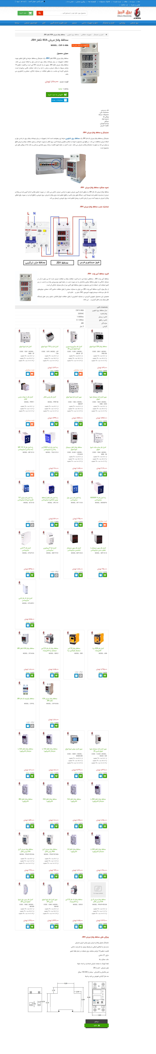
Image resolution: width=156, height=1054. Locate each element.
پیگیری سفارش (80, 2)
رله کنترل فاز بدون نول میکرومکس (74, 498)
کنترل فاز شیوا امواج (25, 346)
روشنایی (122, 23)
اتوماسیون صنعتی (30, 23)
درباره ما (132, 2)
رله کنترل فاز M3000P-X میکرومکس (98, 498)
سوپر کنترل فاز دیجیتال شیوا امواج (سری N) (98, 750)
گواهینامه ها (92, 2)
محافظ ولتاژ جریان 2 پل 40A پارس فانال (49, 850)
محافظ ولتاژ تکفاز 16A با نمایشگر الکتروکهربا (49, 750)
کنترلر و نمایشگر (108, 23)
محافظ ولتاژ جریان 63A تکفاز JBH (49, 699)
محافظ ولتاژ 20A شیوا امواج (98, 346)
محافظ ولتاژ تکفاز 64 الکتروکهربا (74, 850)
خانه (138, 2)
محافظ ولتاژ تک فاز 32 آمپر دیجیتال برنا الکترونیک (49, 649)
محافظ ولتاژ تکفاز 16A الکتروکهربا (74, 800)
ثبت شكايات (124, 5)
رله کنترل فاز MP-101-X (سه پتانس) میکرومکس (25, 448)
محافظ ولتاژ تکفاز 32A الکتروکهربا (50, 800)
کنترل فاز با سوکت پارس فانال (25, 398)
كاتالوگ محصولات (104, 2)
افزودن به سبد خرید (55, 94)
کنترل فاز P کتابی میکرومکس (25, 549)
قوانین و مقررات (135, 5)
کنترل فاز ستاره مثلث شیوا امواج (98, 448)
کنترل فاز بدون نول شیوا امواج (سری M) (25, 900)
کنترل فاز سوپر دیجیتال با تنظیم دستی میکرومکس (98, 549)
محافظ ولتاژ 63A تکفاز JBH (25, 648)
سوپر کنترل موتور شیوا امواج (73, 749)
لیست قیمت (117, 2)
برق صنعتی (134, 23)
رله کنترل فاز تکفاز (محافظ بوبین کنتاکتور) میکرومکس (50, 498)
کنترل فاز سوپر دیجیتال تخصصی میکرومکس (74, 549)
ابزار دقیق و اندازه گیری (58, 23)
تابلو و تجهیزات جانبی (90, 23)
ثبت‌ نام (23, 1)
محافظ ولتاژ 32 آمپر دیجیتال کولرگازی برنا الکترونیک (74, 650)
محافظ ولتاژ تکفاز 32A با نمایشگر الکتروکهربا (25, 750)
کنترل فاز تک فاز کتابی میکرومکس (25, 599)
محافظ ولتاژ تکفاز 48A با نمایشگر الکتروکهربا (98, 800)
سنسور (74, 23)
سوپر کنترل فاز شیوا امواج (74, 397)
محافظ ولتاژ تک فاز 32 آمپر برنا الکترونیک (74, 900)
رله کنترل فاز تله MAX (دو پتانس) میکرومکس (50, 448)
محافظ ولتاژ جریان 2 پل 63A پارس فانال (25, 850)
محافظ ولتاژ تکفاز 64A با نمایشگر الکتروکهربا (98, 850)
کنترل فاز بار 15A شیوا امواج (49, 346)
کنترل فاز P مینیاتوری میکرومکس (49, 549)
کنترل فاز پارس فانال (50, 397)
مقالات (125, 2)
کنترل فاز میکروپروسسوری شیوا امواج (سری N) (74, 347)
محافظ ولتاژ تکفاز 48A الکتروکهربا (25, 800)
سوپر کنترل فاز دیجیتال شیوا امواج (98, 398)
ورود (17, 1)
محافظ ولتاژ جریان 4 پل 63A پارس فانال (98, 900)
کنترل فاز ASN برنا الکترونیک (98, 649)
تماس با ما (70, 2)
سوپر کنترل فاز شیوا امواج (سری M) (49, 900)
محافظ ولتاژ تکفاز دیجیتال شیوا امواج (74, 448)
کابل (43, 23)
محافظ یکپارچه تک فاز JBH (25, 698)
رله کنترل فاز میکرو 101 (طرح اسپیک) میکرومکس (25, 498)
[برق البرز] (129, 13)
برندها (17, 23)
